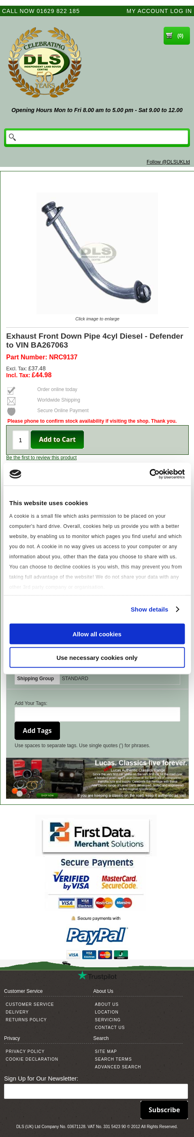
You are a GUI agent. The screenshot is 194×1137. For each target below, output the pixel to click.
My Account (147, 11)
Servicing (108, 1020)
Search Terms (113, 1059)
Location (106, 1012)
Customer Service (30, 1004)
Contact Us (110, 1027)
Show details (149, 609)
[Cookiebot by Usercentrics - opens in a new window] (149, 474)
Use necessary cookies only (96, 657)
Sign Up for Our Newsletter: (41, 1078)
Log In (181, 11)
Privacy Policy (25, 1051)
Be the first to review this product (41, 457)
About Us (107, 1004)
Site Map (106, 1051)
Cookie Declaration (32, 1059)
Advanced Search (118, 1067)
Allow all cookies (97, 633)
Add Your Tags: (31, 703)
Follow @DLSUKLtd (168, 162)
